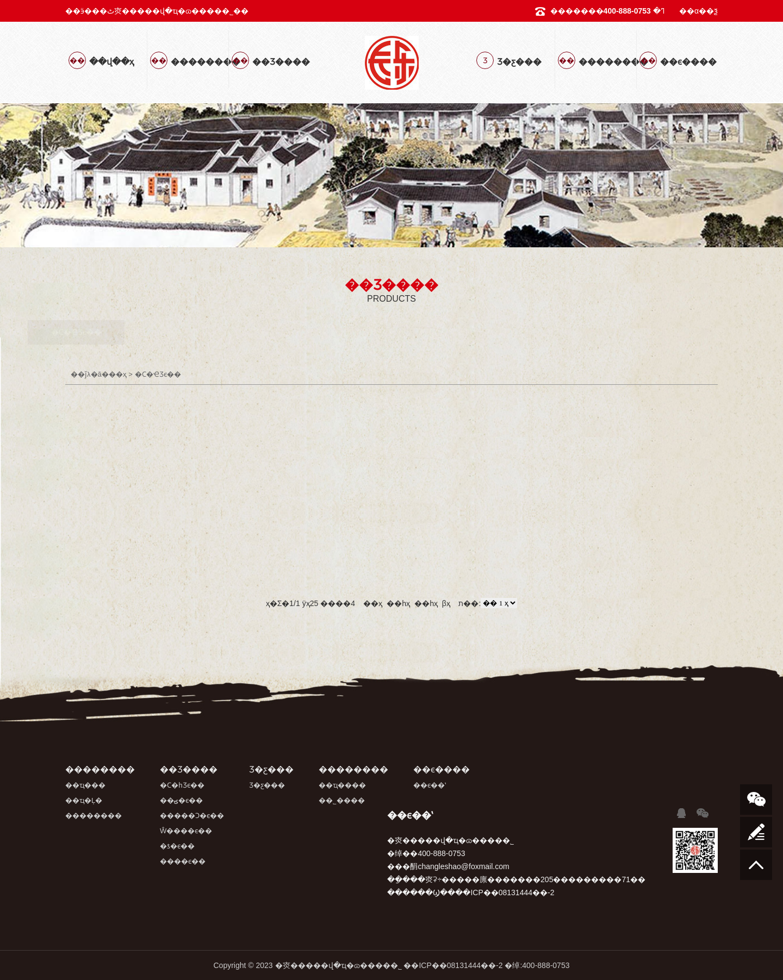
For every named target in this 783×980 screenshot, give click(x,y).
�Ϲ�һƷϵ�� (182, 785)
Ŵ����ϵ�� (445, 332)
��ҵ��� (85, 785)
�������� (93, 816)
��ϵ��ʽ (429, 785)
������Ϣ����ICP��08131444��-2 (470, 892)
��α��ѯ (698, 11)
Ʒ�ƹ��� (267, 785)
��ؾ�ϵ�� (230, 332)
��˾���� (342, 800)
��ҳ (118, 374)
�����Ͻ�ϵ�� (337, 332)
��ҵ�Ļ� (83, 800)
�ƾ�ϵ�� (549, 332)
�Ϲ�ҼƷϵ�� (122, 332)
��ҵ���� (342, 785)
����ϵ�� (650, 332)
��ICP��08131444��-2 (452, 965)
